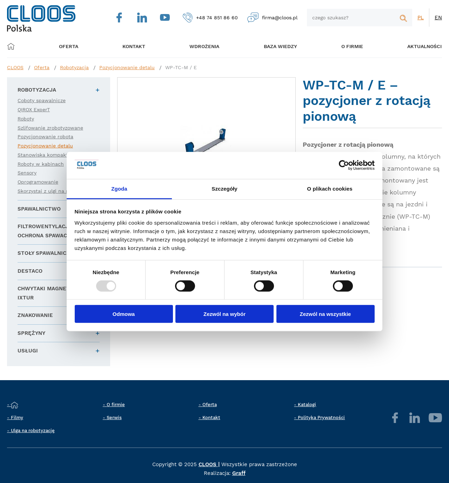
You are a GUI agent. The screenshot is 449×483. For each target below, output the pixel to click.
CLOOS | (209, 464)
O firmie (343, 46)
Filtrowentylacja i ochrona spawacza (46, 231)
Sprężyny (31, 333)
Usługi (28, 351)
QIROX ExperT (34, 109)
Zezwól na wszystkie (325, 314)
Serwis (114, 417)
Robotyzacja (74, 67)
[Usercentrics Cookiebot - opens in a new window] (344, 165)
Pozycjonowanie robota (45, 136)
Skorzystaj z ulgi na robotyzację (56, 191)
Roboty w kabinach (41, 164)
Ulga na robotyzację (33, 430)
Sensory (27, 173)
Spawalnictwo (39, 209)
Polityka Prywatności (321, 417)
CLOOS (15, 67)
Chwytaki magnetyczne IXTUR (52, 293)
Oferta (71, 46)
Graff (239, 473)
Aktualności (414, 46)
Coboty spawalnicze (42, 100)
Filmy (17, 417)
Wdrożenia (200, 46)
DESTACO (30, 271)
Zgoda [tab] (119, 189)
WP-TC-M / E (181, 67)
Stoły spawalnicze (45, 253)
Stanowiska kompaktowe (48, 155)
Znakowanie (35, 315)
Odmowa (124, 314)
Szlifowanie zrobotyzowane (50, 128)
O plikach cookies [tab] (329, 189)
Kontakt (211, 417)
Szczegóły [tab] (224, 189)
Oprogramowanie (38, 182)
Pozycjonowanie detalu (127, 67)
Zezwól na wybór (224, 314)
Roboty (26, 118)
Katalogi (307, 404)
